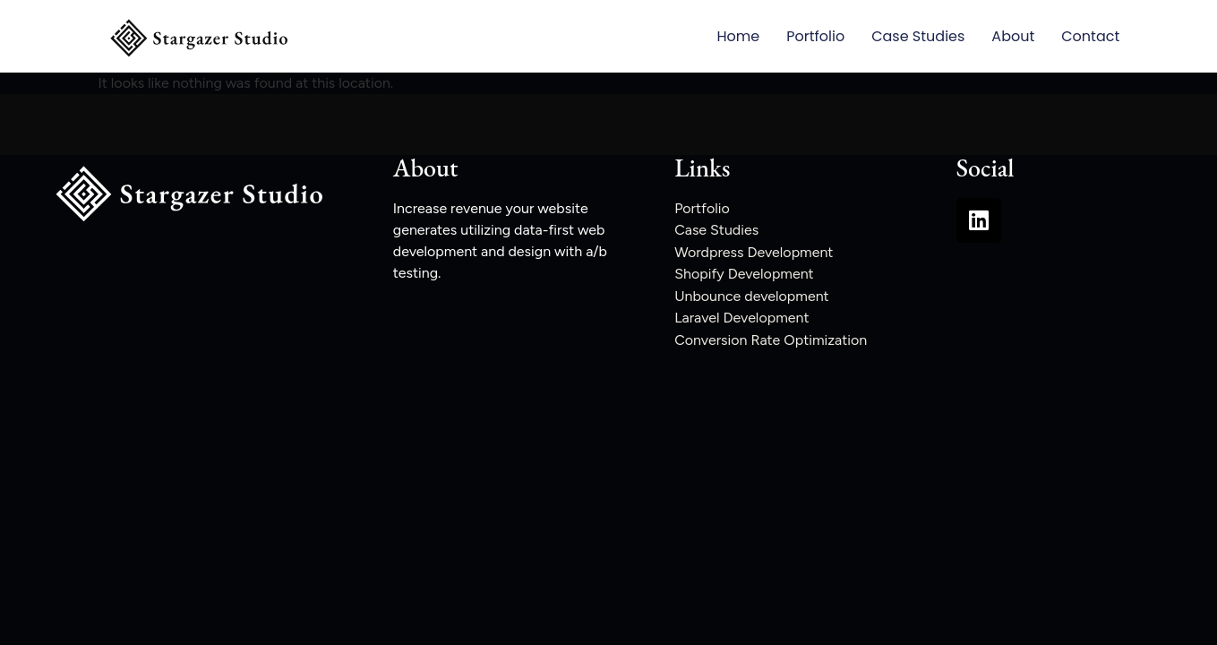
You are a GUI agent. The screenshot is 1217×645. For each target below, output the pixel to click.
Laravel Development (741, 317)
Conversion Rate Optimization (770, 339)
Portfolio (815, 36)
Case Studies (917, 36)
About (1012, 36)
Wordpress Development (753, 252)
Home (738, 36)
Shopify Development (743, 273)
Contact (1090, 36)
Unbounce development (751, 296)
